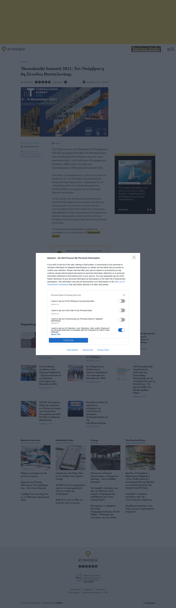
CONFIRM (68, 340)
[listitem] (88, 295)
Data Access (88, 350)
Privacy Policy (103, 350)
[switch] (121, 301)
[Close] (134, 258)
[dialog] (88, 304)
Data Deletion (72, 350)
